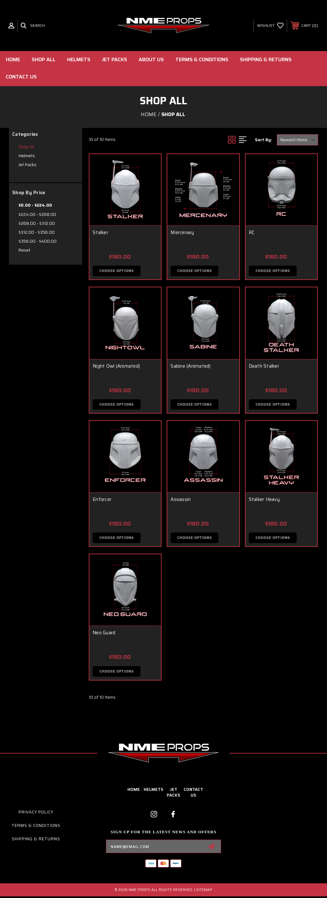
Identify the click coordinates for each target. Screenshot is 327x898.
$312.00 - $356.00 (37, 232)
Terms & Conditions (201, 59)
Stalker (100, 232)
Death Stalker (264, 366)
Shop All (44, 59)
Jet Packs (114, 59)
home (133, 791)
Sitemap (204, 891)
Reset (24, 250)
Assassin (181, 500)
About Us (151, 59)
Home (13, 59)
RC (252, 232)
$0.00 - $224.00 (35, 205)
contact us (193, 794)
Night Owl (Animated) (116, 366)
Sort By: (263, 139)
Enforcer (102, 500)
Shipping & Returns (266, 59)
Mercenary (182, 232)
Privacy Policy (36, 813)
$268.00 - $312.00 (37, 223)
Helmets (78, 59)
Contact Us (21, 77)
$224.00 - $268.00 (37, 214)
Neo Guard (104, 634)
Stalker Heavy (264, 500)
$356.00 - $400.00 (38, 241)
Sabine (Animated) (190, 366)
